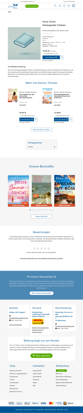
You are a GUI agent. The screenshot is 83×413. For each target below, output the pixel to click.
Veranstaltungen (62, 379)
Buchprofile (14, 388)
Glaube (12, 385)
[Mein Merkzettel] (64, 6)
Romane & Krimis (16, 371)
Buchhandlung (61, 385)
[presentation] (8, 95)
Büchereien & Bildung (63, 376)
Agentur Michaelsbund (64, 382)
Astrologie (30, 147)
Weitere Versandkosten (40, 328)
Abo (34, 385)
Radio (35, 382)
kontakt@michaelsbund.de (18, 318)
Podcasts (36, 379)
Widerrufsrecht (37, 330)
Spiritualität (37, 376)
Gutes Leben (37, 373)
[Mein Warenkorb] (68, 5)
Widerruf (60, 409)
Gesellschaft (37, 371)
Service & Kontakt (69, 1)
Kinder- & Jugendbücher (18, 373)
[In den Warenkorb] (51, 57)
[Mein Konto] (59, 5)
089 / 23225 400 (16, 320)
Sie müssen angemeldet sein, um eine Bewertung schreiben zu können (41, 258)
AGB (66, 409)
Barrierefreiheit (50, 409)
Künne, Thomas (49, 21)
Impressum (19, 409)
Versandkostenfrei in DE (16, 1)
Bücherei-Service (16, 391)
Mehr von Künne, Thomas (41, 130)
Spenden (61, 371)
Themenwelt (14, 382)
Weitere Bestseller (42, 216)
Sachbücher (14, 376)
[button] (30, 209)
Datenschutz (28, 409)
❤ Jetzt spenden (32, 6)
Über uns (59, 373)
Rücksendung (37, 332)
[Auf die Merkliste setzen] (62, 57)
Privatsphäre (39, 409)
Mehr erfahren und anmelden (41, 293)
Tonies (12, 379)
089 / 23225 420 (62, 328)
